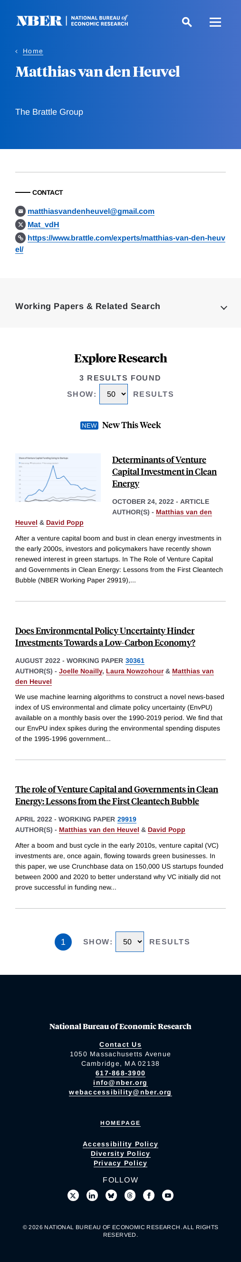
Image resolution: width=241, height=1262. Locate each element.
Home (33, 51)
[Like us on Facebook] (148, 1195)
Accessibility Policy (120, 1144)
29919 (126, 819)
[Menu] (215, 21)
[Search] (186, 21)
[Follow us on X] (73, 1195)
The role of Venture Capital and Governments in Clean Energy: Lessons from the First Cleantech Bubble (116, 795)
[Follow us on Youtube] (168, 1195)
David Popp (65, 522)
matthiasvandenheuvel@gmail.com (91, 211)
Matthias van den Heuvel (99, 829)
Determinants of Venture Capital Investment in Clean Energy (164, 471)
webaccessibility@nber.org (120, 1092)
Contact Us (120, 1044)
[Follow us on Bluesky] (111, 1195)
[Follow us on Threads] (130, 1195)
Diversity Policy (121, 1153)
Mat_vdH (43, 224)
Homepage (120, 1123)
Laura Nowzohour (135, 671)
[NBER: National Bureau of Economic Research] (80, 24)
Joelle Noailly (80, 671)
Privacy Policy (121, 1163)
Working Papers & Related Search (88, 306)
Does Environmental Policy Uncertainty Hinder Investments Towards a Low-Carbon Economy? (105, 636)
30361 (135, 660)
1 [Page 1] (63, 942)
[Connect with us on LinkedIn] (92, 1195)
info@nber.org (120, 1082)
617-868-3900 (120, 1073)
